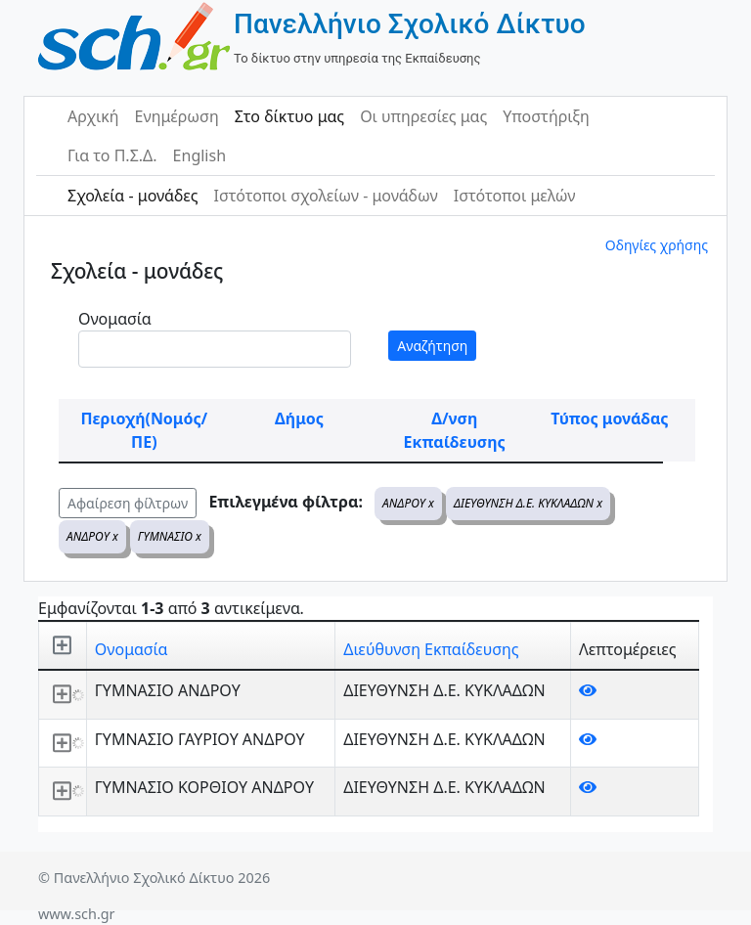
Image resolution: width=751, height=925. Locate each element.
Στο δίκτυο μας (289, 116)
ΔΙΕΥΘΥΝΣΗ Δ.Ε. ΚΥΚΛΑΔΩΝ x (528, 503)
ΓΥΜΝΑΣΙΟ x (169, 536)
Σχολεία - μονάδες (132, 195)
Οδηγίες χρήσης (656, 245)
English (199, 155)
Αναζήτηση (432, 345)
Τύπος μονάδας (609, 418)
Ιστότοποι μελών (515, 195)
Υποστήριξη (546, 116)
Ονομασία (115, 319)
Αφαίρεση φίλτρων (127, 503)
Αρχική (93, 116)
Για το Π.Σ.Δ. (112, 155)
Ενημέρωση (177, 116)
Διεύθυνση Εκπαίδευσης (430, 649)
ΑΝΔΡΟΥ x (408, 503)
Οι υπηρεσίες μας (423, 116)
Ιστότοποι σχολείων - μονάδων (325, 195)
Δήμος (299, 418)
